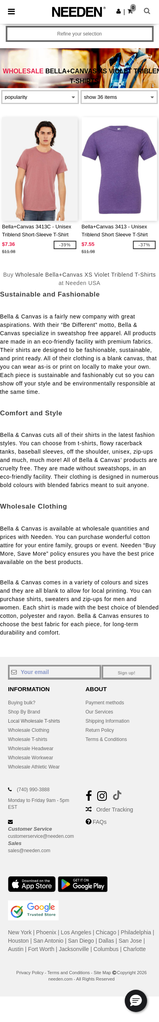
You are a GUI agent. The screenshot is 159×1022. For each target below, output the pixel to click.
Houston (18, 940)
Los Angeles (76, 932)
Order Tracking (114, 809)
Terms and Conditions (68, 972)
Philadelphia (136, 932)
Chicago (106, 932)
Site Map (102, 972)
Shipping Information (108, 721)
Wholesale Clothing (28, 730)
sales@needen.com (29, 850)
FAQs (99, 822)
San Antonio (48, 940)
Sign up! (126, 672)
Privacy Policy (29, 972)
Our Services (99, 712)
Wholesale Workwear (30, 758)
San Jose (130, 940)
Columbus (106, 949)
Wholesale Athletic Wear (34, 767)
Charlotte (134, 949)
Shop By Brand (24, 712)
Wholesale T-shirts (27, 739)
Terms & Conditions (106, 739)
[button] (118, 11)
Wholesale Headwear (30, 748)
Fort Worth (41, 949)
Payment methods (105, 703)
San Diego (81, 940)
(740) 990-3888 (33, 789)
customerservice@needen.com (41, 836)
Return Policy (100, 730)
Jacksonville (74, 949)
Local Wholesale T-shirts (34, 721)
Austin (16, 949)
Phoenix (46, 932)
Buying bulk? (21, 703)
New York (19, 932)
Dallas (106, 940)
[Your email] (54, 672)
